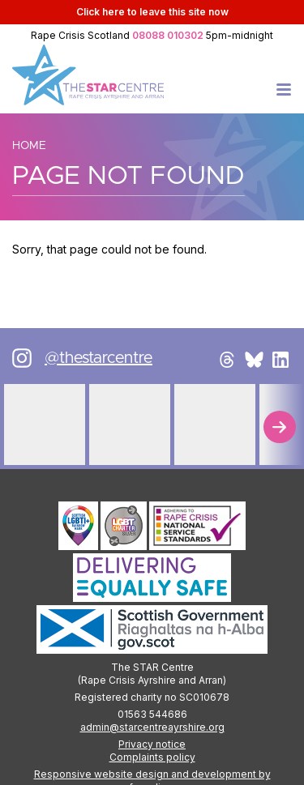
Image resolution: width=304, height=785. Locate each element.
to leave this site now (152, 12)
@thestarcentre (98, 358)
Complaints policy (152, 757)
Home (29, 145)
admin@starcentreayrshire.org (152, 727)
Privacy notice (152, 744)
